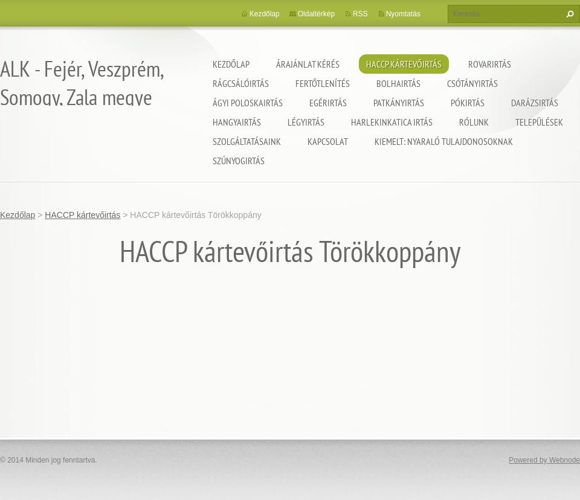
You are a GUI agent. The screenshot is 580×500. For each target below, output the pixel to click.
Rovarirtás (489, 64)
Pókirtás (468, 103)
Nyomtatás (403, 14)
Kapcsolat (328, 141)
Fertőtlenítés (322, 83)
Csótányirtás (472, 83)
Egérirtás (328, 103)
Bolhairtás (398, 83)
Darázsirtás (534, 103)
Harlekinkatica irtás (392, 122)
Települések (539, 122)
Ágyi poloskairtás (248, 103)
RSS (360, 14)
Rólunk (474, 122)
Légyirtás (306, 122)
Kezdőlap (231, 64)
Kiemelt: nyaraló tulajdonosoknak (444, 141)
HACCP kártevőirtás (404, 64)
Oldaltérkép (316, 14)
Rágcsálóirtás (241, 83)
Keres (568, 14)
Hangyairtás (237, 122)
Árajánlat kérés (308, 64)
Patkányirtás (398, 103)
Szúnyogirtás (239, 161)
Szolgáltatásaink (247, 141)
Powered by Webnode (544, 460)
